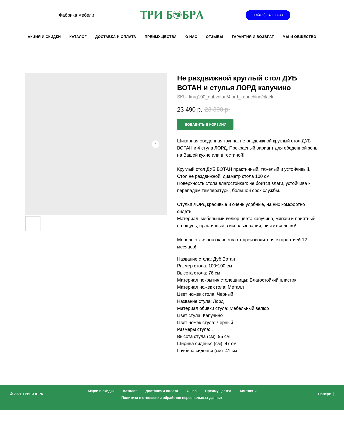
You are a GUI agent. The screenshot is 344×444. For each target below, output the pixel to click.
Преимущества (218, 391)
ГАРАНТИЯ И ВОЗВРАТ (253, 37)
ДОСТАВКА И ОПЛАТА (115, 37)
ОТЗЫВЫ (214, 37)
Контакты (248, 391)
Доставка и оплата (161, 391)
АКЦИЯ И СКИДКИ (44, 37)
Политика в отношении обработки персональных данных (172, 398)
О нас (192, 391)
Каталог (130, 391)
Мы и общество (299, 37)
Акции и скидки (101, 391)
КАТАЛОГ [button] (78, 37)
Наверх (326, 394)
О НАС (191, 37)
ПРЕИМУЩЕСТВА (161, 37)
